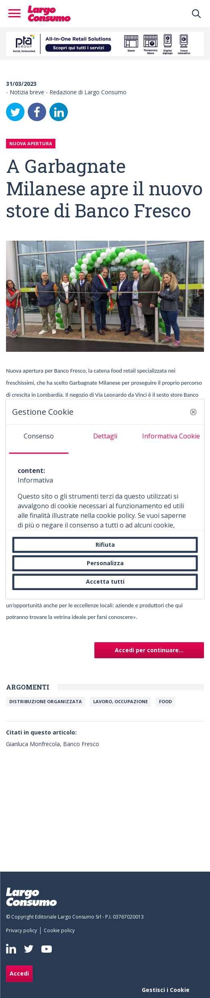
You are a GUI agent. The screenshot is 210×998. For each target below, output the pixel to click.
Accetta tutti (105, 582)
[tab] (39, 439)
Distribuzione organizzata (45, 701)
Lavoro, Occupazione (120, 701)
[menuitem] (23, 930)
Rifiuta (105, 544)
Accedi (19, 973)
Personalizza (105, 563)
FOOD (165, 701)
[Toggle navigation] (17, 13)
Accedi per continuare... (149, 650)
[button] (193, 412)
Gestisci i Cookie (166, 990)
